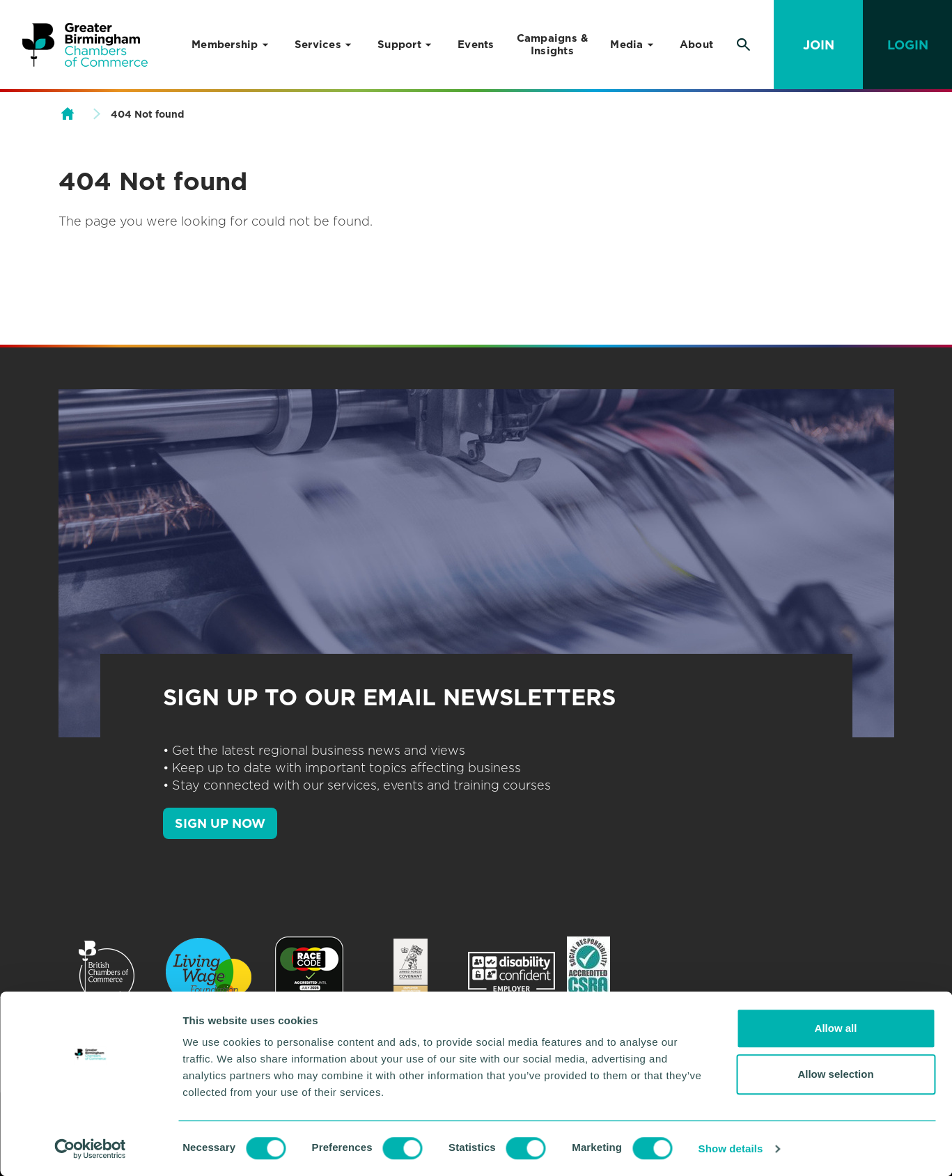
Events (476, 44)
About (696, 44)
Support (399, 44)
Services (318, 44)
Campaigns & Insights (552, 44)
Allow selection (835, 1074)
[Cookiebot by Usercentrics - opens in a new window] (90, 1148)
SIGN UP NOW (220, 823)
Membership (225, 44)
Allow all (836, 1028)
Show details (731, 1148)
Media (626, 44)
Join (818, 45)
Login (907, 45)
